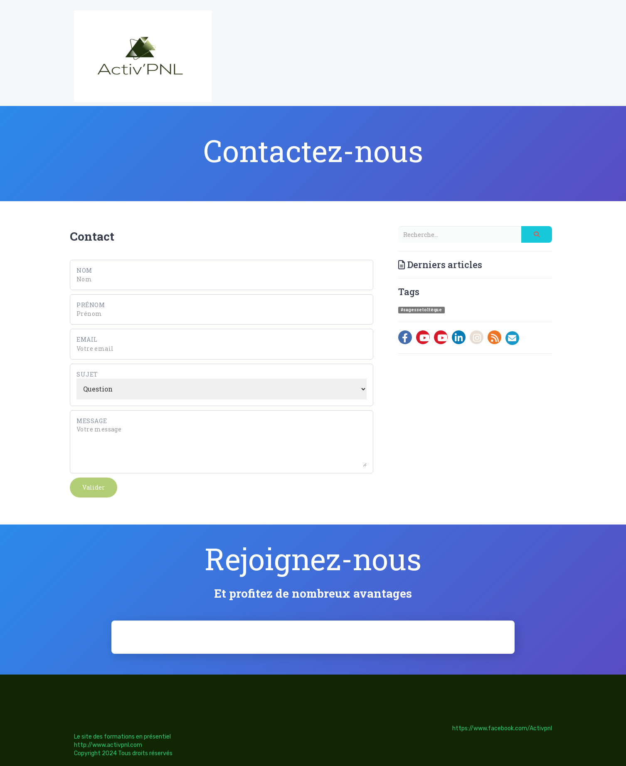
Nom (84, 270)
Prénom (90, 305)
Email (87, 339)
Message (91, 421)
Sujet (87, 374)
